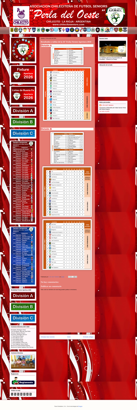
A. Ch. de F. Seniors (107, 105)
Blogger (80, 406)
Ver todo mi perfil (104, 111)
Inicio (68, 337)
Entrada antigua (88, 337)
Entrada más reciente (48, 337)
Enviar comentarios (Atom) (71, 341)
